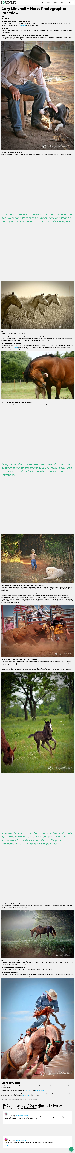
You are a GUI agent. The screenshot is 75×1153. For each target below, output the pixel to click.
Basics (48, 3)
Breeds (55, 3)
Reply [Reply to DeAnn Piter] (6, 1122)
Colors (68, 3)
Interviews (18, 1099)
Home (41, 3)
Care (61, 3)
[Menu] (72, 2)
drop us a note (26, 1096)
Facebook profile (58, 1086)
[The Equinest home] (8, 3)
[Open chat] (71, 1149)
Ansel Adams (14, 347)
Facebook (23, 25)
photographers (39, 1091)
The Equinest (33, 1099)
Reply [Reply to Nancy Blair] (6, 1145)
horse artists (28, 1091)
